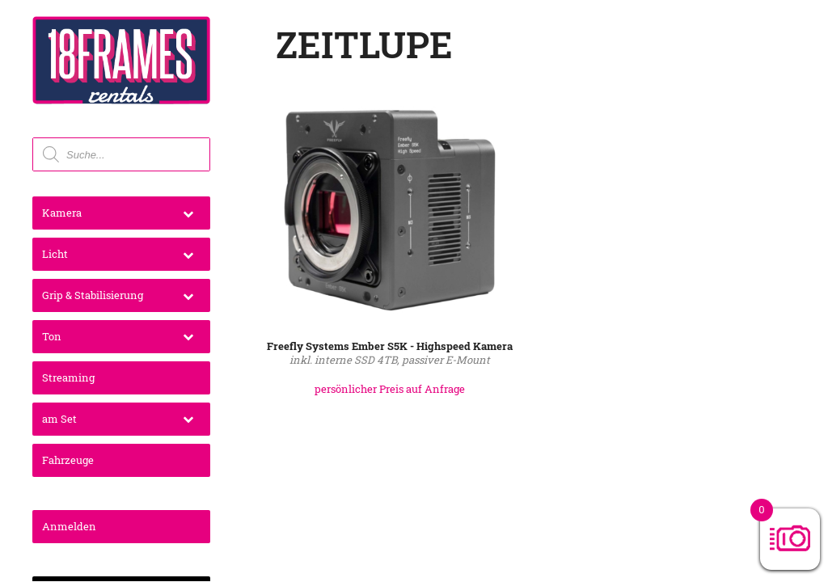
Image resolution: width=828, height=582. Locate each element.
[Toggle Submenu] (188, 213)
